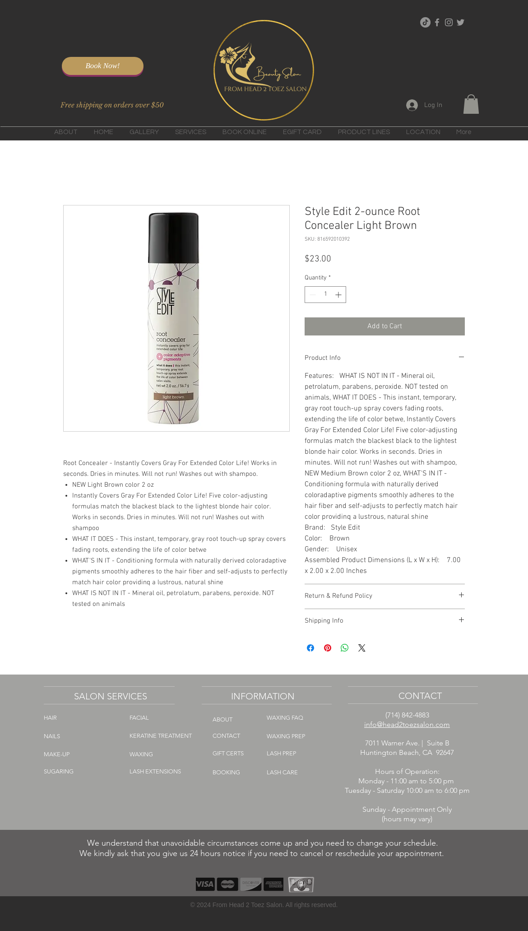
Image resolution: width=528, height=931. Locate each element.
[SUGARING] (98, 772)
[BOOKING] (240, 772)
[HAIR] (76, 718)
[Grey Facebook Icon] (437, 22)
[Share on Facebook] (310, 647)
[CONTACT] (239, 736)
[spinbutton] (325, 295)
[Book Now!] (103, 66)
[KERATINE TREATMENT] (162, 736)
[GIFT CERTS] (242, 754)
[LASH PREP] (294, 754)
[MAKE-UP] (113, 754)
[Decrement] (311, 295)
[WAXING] (164, 754)
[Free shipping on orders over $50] (112, 105)
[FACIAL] (163, 718)
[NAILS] (73, 736)
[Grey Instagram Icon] (449, 22)
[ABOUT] (233, 720)
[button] (471, 104)
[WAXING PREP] (303, 736)
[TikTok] (425, 22)
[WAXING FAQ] (301, 718)
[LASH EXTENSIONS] (177, 772)
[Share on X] (362, 647)
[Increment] (339, 295)
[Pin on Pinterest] (327, 647)
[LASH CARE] (295, 772)
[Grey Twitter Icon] (460, 22)
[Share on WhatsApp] (344, 647)
